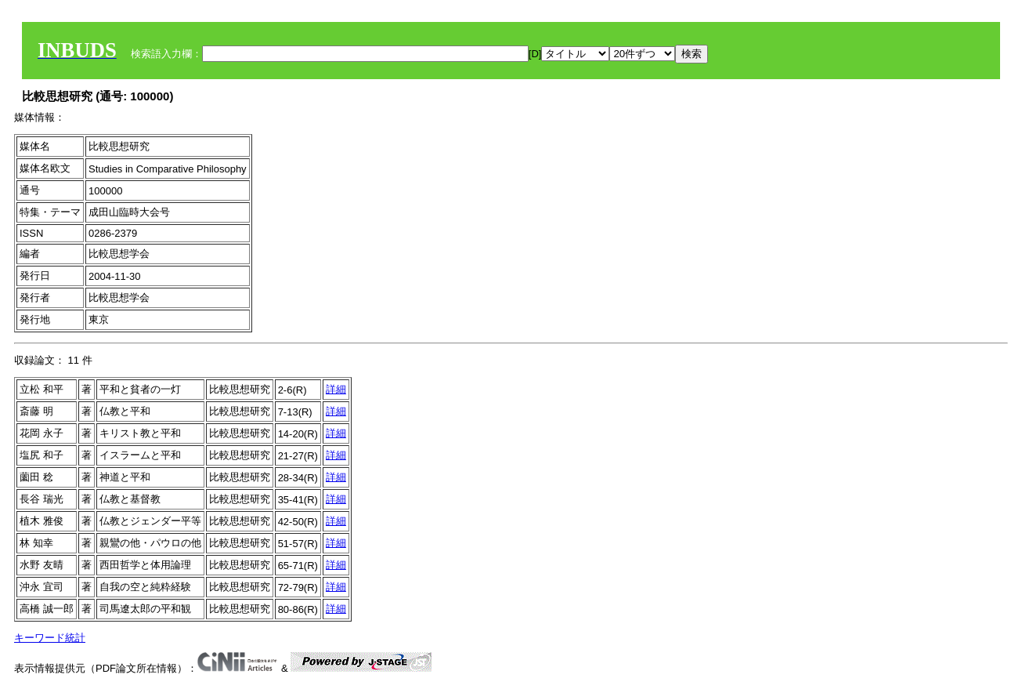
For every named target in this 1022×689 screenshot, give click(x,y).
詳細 (336, 389)
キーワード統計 (49, 638)
